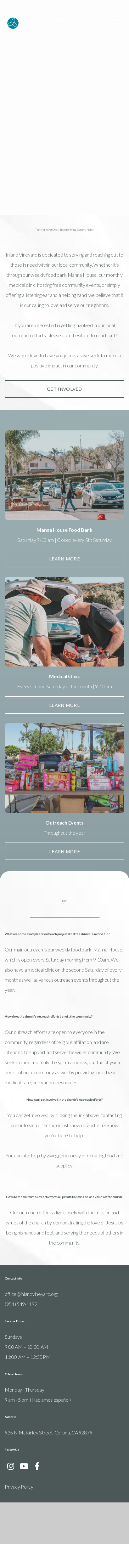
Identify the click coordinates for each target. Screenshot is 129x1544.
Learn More (64, 578)
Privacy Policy (19, 1528)
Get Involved (64, 408)
